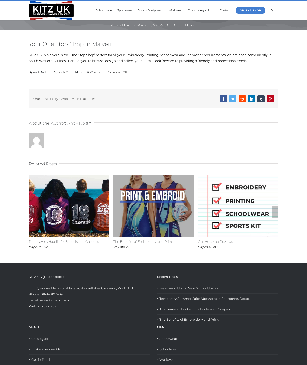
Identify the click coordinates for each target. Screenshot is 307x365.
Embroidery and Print (48, 349)
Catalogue (39, 339)
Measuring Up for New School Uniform (189, 288)
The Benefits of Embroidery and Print (142, 242)
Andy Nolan (41, 72)
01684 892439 (52, 294)
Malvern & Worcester (89, 72)
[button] (272, 10)
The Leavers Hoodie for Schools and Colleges (64, 242)
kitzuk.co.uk (47, 306)
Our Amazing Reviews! (216, 242)
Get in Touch (41, 360)
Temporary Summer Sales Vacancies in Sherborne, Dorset (204, 299)
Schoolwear (168, 349)
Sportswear (168, 339)
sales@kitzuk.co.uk (54, 300)
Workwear (167, 360)
